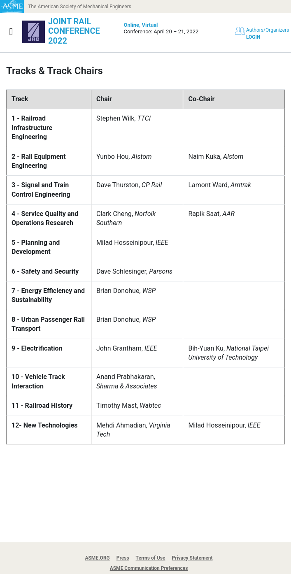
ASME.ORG (97, 558)
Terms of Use (150, 558)
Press (122, 558)
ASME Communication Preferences (149, 568)
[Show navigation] (11, 32)
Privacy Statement (192, 558)
